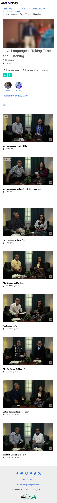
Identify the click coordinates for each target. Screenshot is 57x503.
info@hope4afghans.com (28, 485)
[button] (54, 3)
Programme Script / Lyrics (15, 95)
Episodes (6, 105)
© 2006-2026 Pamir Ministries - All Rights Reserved (28, 490)
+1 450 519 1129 (28, 479)
